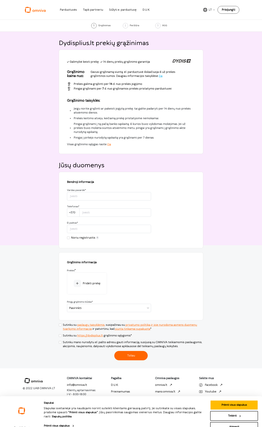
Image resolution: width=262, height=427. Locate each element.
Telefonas (73, 206)
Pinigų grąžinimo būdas (80, 301)
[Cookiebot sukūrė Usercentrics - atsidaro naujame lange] (21, 420)
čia (160, 76)
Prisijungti (228, 10)
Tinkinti (234, 407)
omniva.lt (164, 385)
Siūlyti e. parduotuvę (123, 10)
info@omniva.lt (77, 385)
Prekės (71, 270)
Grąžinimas (104, 25)
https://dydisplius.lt (90, 335)
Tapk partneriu (93, 10)
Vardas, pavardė (76, 190)
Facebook (211, 385)
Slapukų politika (62, 408)
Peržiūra (134, 25)
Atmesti (234, 418)
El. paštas (72, 222)
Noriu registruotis (85, 238)
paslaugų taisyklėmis (91, 325)
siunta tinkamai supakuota (132, 329)
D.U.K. (146, 10)
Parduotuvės (68, 10)
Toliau (131, 355)
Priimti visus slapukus (57, 417)
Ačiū (164, 25)
